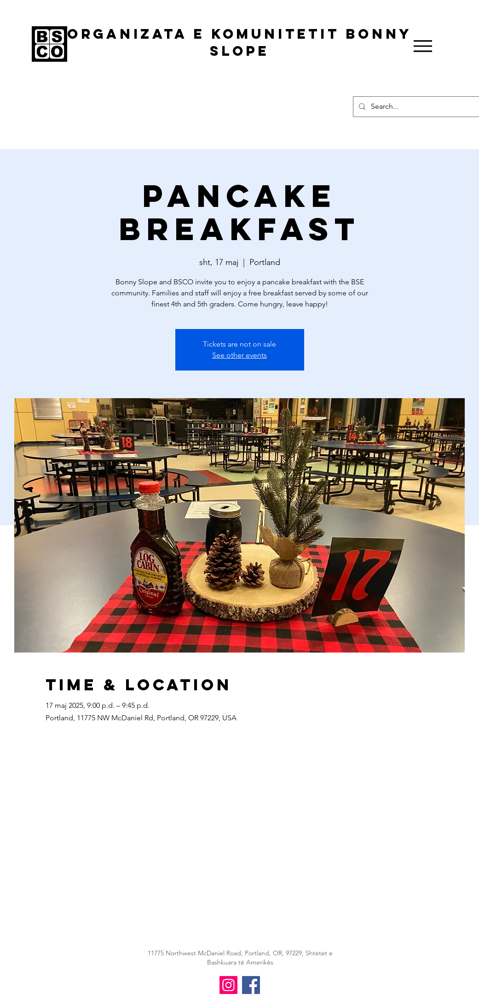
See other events (239, 355)
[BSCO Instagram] (228, 985)
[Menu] (423, 46)
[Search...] (422, 107)
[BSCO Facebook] (251, 985)
